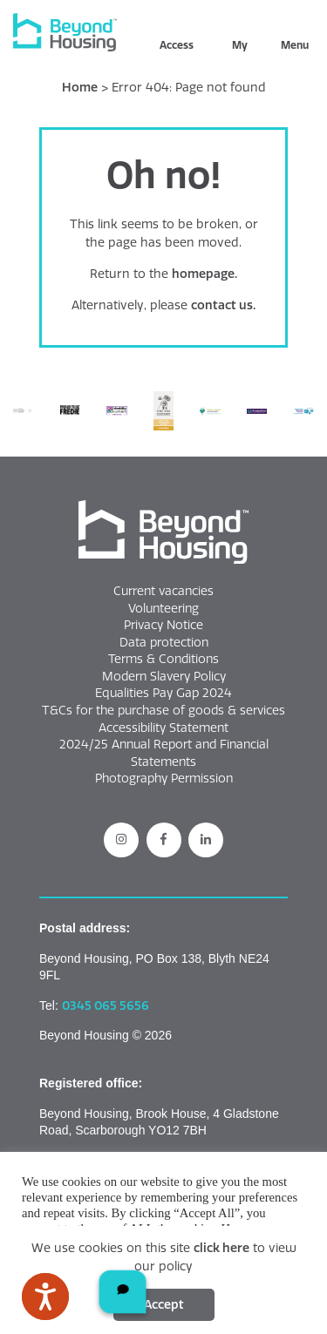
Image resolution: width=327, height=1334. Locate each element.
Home (80, 87)
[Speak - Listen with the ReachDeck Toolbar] (45, 1296)
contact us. (223, 305)
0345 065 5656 (105, 1005)
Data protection (163, 642)
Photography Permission (164, 778)
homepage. (204, 273)
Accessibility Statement (163, 727)
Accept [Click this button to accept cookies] (164, 1304)
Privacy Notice (163, 625)
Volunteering (163, 608)
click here (221, 1248)
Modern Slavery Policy (164, 676)
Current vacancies (163, 591)
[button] (163, 532)
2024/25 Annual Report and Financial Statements (164, 752)
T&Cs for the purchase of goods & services (163, 710)
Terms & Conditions (163, 659)
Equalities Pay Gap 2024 (163, 693)
